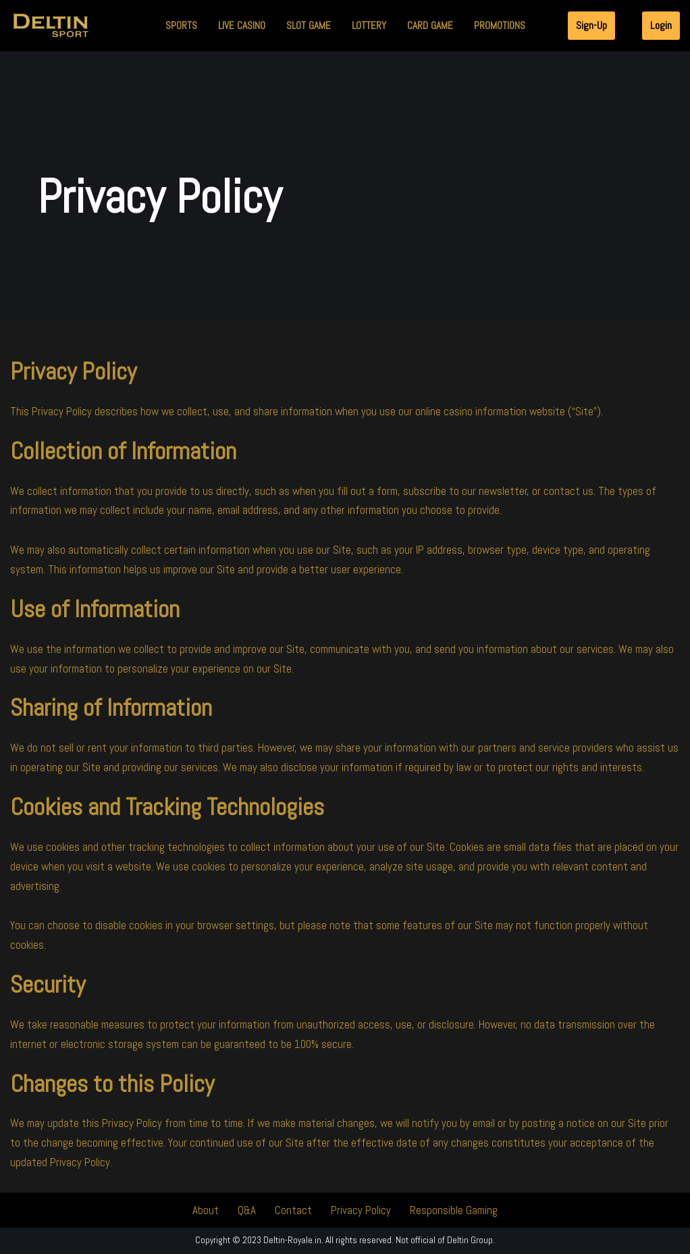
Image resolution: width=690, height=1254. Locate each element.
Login (661, 25)
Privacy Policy (360, 1210)
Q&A (246, 1210)
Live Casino (241, 25)
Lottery (369, 25)
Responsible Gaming (453, 1210)
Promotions (499, 25)
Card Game (430, 25)
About (205, 1210)
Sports (181, 25)
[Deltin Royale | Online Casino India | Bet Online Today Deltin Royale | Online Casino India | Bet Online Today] (50, 25)
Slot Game (308, 25)
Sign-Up (591, 25)
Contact (292, 1210)
